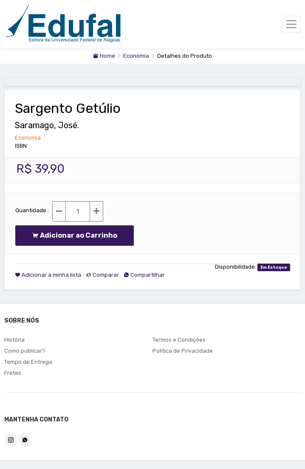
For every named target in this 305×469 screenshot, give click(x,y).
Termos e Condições (179, 340)
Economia (136, 56)
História (14, 340)
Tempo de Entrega (28, 362)
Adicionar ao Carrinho (74, 235)
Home (104, 56)
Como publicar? (24, 351)
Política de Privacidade (182, 351)
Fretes (12, 373)
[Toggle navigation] (291, 24)
